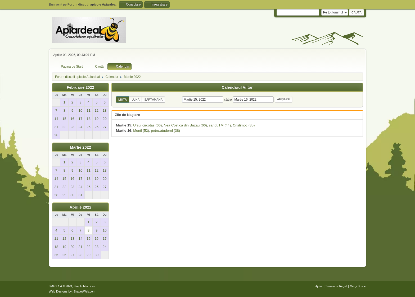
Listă (122, 99)
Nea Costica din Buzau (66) (185, 125)
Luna (135, 99)
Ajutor (319, 286)
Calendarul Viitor (237, 87)
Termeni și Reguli (336, 286)
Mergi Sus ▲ (358, 286)
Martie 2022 (80, 147)
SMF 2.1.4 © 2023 (60, 286)
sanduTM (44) (220, 125)
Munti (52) (141, 131)
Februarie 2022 (80, 87)
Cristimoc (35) (244, 125)
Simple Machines (84, 286)
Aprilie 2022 (80, 207)
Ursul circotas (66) (147, 125)
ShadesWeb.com (84, 291)
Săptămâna (153, 99)
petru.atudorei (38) (165, 131)
